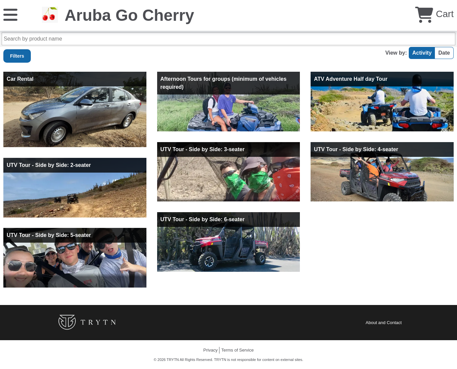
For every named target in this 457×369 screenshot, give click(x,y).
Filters (17, 56)
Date (444, 53)
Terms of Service (237, 350)
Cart (434, 14)
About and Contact (384, 322)
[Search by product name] (228, 39)
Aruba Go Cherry (129, 15)
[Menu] (10, 14)
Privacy (210, 350)
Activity (422, 53)
